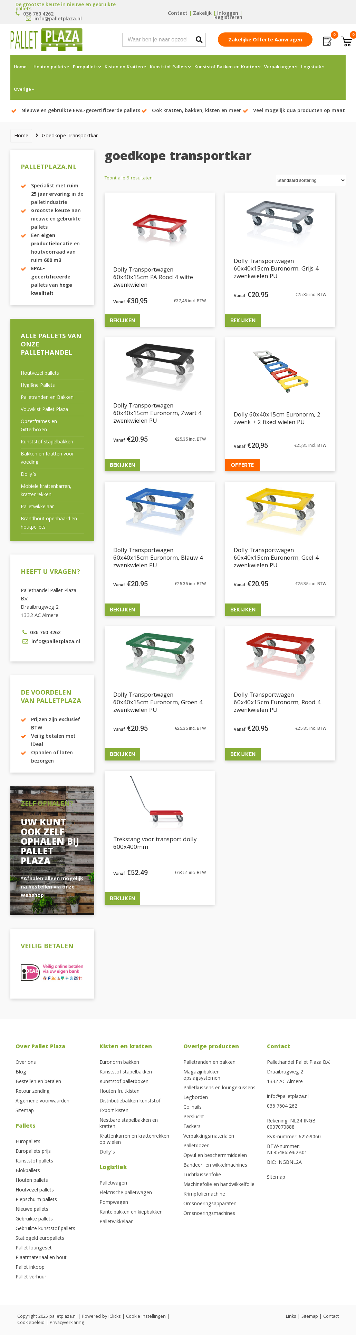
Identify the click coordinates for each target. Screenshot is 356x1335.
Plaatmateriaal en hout (41, 1258)
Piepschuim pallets (36, 1200)
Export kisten (113, 1111)
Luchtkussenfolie (202, 1175)
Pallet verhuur (31, 1277)
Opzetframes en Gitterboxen (39, 426)
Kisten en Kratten (124, 67)
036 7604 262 (282, 1106)
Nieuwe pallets (32, 1210)
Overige (22, 90)
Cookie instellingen (146, 1317)
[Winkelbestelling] (311, 180)
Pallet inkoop (30, 1268)
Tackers (192, 1127)
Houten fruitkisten (119, 1092)
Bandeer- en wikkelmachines (215, 1165)
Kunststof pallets (34, 1161)
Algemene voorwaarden (42, 1101)
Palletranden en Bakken (47, 398)
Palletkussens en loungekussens (219, 1088)
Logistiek (311, 67)
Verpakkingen (279, 67)
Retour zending (33, 1092)
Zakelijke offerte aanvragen (265, 40)
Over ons (26, 1063)
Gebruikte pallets (34, 1219)
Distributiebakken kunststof (130, 1101)
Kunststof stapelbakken (47, 442)
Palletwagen (113, 1183)
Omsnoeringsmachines (209, 1214)
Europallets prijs (33, 1152)
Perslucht (193, 1117)
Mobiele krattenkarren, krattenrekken (46, 491)
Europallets (85, 67)
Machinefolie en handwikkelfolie (218, 1185)
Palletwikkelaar (37, 507)
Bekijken (122, 320)
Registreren (228, 18)
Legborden (195, 1098)
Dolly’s (28, 475)
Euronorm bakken (119, 1063)
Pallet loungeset (34, 1248)
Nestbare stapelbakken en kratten (128, 1124)
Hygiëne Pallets (38, 386)
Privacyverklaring (67, 1323)
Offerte (242, 465)
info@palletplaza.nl (288, 1097)
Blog (21, 1072)
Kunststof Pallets (168, 67)
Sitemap (25, 1111)
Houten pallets (49, 67)
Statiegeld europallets (40, 1239)
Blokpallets (28, 1171)
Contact (177, 14)
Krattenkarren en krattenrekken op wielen (134, 1139)
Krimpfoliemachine (204, 1194)
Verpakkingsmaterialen (208, 1136)
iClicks (114, 1317)
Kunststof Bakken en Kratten (225, 67)
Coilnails (192, 1107)
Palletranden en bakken (209, 1063)
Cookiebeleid (31, 1323)
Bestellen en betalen (38, 1082)
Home (20, 67)
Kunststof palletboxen (123, 1082)
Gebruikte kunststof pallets (45, 1229)
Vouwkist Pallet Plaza (44, 410)
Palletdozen (196, 1146)
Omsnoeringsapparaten (210, 1204)
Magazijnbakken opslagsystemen (201, 1075)
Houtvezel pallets (40, 374)
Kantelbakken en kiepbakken (131, 1212)
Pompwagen (113, 1203)
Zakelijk (202, 14)
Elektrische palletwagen (125, 1193)
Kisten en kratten (125, 1047)
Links (291, 1317)
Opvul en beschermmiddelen (215, 1156)
